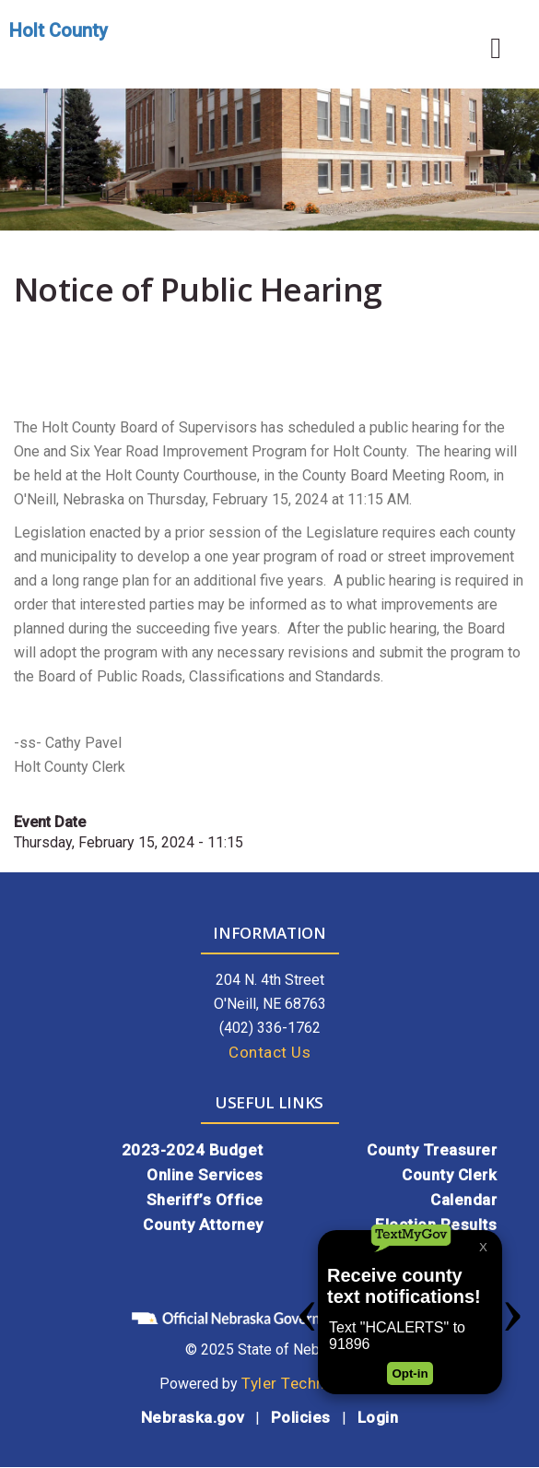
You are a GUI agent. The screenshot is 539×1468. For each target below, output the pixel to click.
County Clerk (449, 1175)
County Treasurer (432, 1150)
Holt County (58, 30)
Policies (301, 1417)
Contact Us (269, 1052)
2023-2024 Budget (193, 1150)
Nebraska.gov (192, 1417)
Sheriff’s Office (205, 1199)
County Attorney (203, 1224)
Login (378, 1417)
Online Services (205, 1175)
